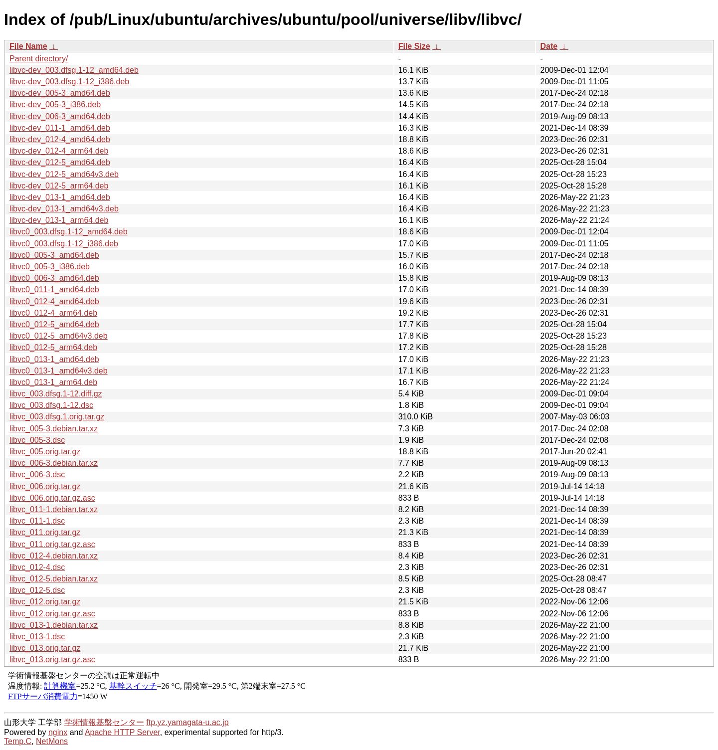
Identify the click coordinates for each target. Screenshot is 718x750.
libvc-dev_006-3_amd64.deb (59, 116)
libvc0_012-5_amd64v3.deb (58, 336)
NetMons (52, 741)
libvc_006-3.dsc (37, 474)
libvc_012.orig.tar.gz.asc (52, 613)
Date (548, 46)
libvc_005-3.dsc (37, 440)
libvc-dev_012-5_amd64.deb (59, 162)
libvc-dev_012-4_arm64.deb (58, 151)
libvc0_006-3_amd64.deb (54, 278)
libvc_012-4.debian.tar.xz (53, 556)
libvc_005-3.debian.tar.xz (53, 428)
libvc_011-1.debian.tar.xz (53, 509)
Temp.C (17, 741)
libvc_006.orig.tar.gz (44, 486)
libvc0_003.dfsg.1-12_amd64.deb (68, 231)
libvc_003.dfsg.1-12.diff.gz (55, 393)
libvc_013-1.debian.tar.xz (53, 625)
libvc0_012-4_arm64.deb (53, 313)
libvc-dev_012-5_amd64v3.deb (64, 174)
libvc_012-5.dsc (37, 590)
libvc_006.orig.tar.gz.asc (52, 498)
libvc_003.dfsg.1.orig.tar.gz (56, 416)
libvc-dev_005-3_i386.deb (55, 104)
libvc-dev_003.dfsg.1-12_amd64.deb (74, 70)
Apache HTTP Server (122, 732)
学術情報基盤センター (104, 722)
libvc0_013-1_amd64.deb (54, 359)
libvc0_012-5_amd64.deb (54, 324)
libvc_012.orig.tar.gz (44, 601)
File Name (28, 46)
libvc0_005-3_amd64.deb (54, 255)
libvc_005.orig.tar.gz (44, 451)
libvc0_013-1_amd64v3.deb (58, 371)
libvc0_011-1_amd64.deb (54, 289)
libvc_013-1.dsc (37, 636)
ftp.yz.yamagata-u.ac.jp (187, 722)
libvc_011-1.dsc (37, 521)
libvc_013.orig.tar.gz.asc (52, 659)
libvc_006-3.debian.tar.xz (53, 463)
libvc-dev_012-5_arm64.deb (58, 186)
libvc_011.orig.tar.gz (44, 532)
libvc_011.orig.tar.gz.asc (52, 544)
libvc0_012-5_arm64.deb (53, 347)
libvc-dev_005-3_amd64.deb (59, 93)
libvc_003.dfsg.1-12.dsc (51, 405)
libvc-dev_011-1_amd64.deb (59, 128)
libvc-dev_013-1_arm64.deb (58, 220)
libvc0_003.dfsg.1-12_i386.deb (63, 243)
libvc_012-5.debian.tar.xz (53, 578)
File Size (414, 46)
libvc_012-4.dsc (37, 567)
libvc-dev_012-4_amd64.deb (59, 139)
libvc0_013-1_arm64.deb (53, 382)
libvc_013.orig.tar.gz (44, 648)
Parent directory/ (38, 58)
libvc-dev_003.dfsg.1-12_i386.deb (69, 81)
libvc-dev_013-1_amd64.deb (59, 197)
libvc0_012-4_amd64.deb (54, 301)
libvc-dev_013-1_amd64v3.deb (64, 208)
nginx (57, 732)
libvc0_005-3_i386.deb (49, 266)
